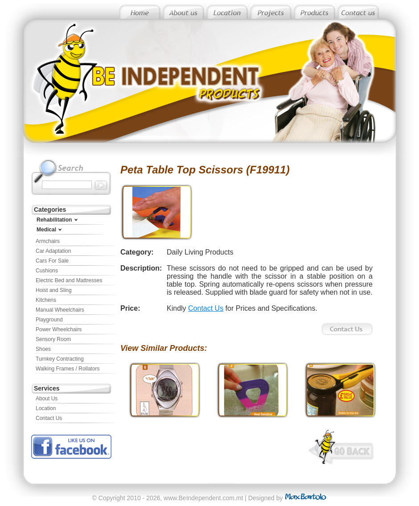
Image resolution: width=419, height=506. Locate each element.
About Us (47, 398)
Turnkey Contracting (60, 359)
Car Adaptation (53, 251)
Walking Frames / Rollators (68, 369)
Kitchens (46, 300)
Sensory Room (53, 339)
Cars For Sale (52, 261)
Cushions (47, 270)
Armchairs (48, 241)
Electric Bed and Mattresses (69, 280)
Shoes (43, 349)
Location (46, 408)
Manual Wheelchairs (60, 310)
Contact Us (49, 418)
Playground (49, 320)
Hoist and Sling (54, 290)
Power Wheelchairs (59, 329)
